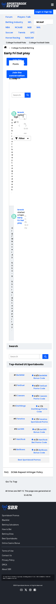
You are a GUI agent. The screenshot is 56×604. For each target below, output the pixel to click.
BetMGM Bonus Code (40, 376)
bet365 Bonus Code (40, 430)
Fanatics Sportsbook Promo (39, 420)
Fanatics (21, 418)
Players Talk (24, 16)
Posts (16, 64)
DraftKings (21, 406)
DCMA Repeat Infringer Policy (27, 472)
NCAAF (40, 22)
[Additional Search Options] (41, 356)
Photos (16, 78)
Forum (9, 16)
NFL (29, 22)
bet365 (20, 429)
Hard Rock (20, 439)
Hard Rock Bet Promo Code (39, 441)
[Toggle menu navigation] (52, 4)
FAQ (6, 472)
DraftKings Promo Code (39, 410)
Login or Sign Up (44, 12)
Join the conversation (17, 74)
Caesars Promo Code (40, 397)
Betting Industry (14, 22)
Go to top (11, 481)
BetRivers (20, 449)
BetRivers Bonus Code (40, 451)
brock (20, 112)
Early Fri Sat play (20, 220)
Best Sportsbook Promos (29, 459)
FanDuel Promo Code (40, 387)
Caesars (21, 395)
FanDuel (20, 385)
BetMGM (20, 375)
